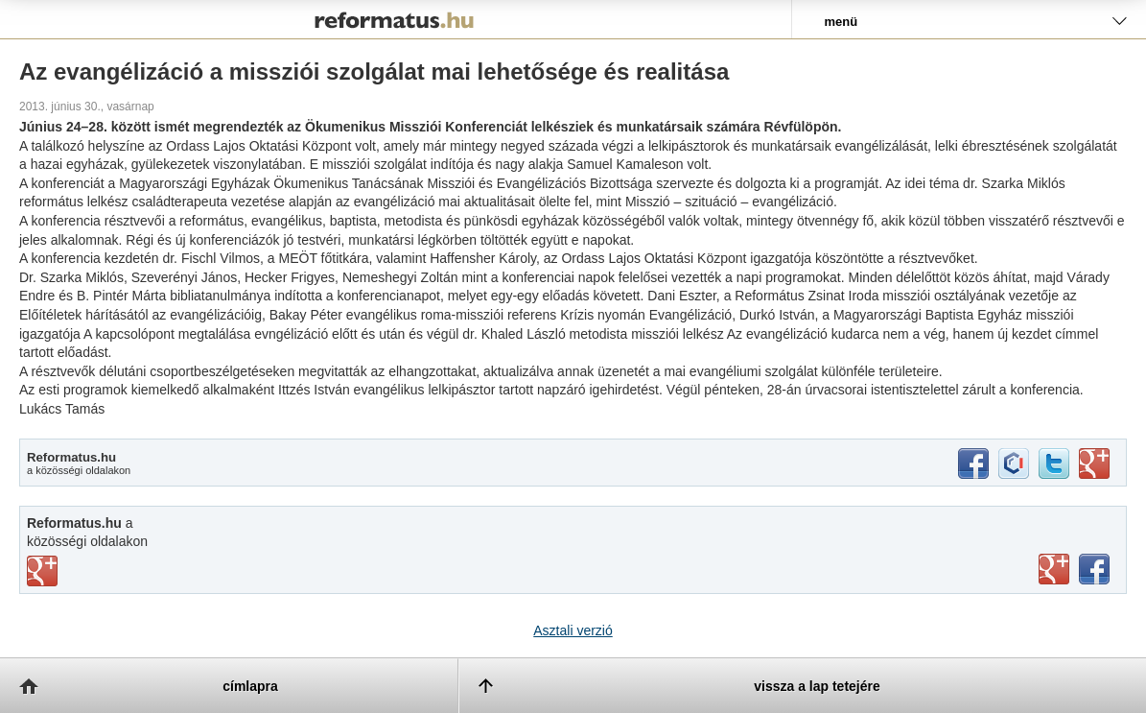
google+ (1094, 463)
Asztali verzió (572, 630)
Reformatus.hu (395, 19)
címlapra (250, 686)
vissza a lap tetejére (817, 686)
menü (841, 21)
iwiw (1013, 463)
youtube (1054, 569)
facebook (973, 463)
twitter (1054, 463)
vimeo (42, 571)
